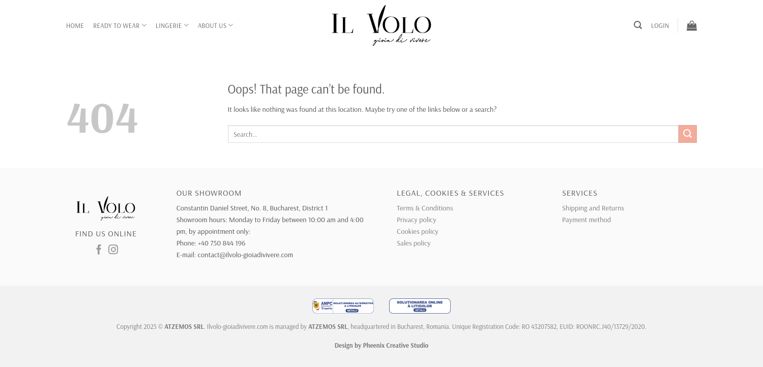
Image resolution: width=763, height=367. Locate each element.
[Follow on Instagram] (113, 250)
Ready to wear (119, 25)
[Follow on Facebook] (99, 250)
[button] (638, 25)
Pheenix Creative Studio (396, 345)
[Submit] (688, 134)
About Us (215, 25)
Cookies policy (417, 231)
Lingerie (172, 25)
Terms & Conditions (425, 207)
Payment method (586, 219)
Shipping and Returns (593, 207)
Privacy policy (416, 219)
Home (75, 25)
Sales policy (413, 243)
